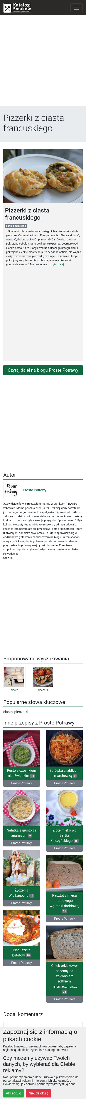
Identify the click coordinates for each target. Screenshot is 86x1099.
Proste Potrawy (24, 490)
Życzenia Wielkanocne (21, 893)
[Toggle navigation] (76, 7)
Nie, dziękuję (39, 1093)
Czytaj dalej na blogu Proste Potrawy (43, 370)
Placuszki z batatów (21, 952)
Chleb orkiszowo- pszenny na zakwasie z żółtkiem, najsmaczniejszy (64, 979)
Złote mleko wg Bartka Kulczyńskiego (65, 835)
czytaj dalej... (58, 264)
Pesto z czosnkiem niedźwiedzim (21, 773)
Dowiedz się (11, 1084)
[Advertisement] (43, 61)
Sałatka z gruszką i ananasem (21, 833)
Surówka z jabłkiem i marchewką (64, 773)
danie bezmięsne (16, 225)
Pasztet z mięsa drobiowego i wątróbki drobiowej (64, 903)
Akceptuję (13, 1093)
